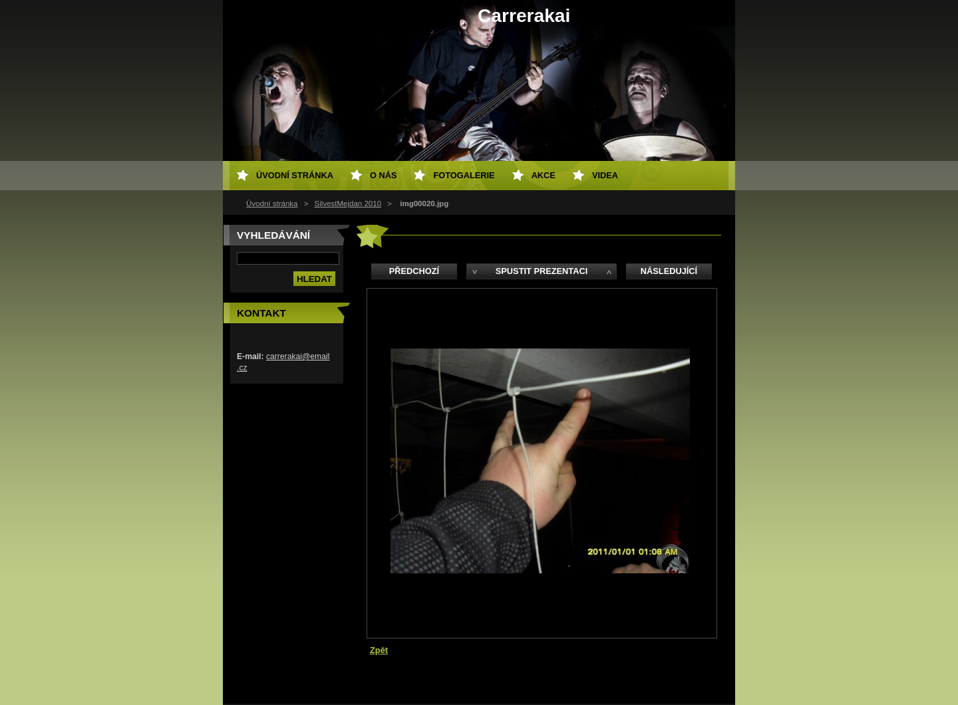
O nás (383, 175)
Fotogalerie (463, 175)
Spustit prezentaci (541, 271)
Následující (669, 271)
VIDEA (605, 175)
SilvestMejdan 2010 (348, 204)
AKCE (544, 175)
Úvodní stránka (271, 204)
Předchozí (414, 271)
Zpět (379, 650)
